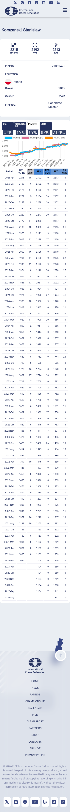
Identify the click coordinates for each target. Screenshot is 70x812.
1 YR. (8, 133)
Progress (32, 124)
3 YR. (33, 133)
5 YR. (45, 133)
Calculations (20, 125)
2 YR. (20, 133)
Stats (43, 124)
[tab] (8, 126)
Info (5, 124)
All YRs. (59, 133)
